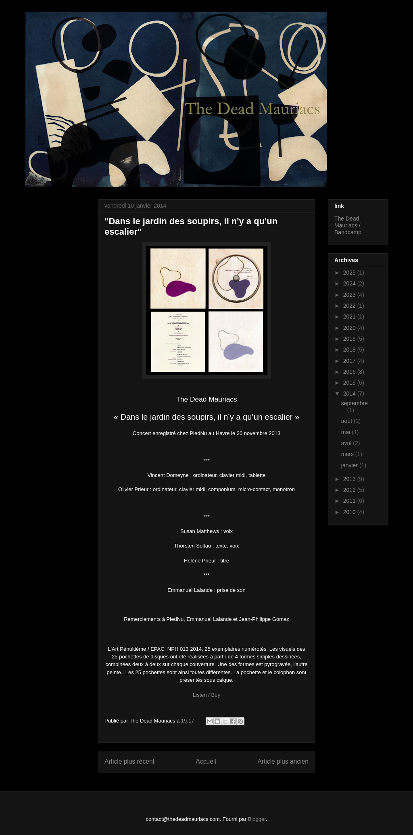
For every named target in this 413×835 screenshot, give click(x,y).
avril (347, 443)
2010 (350, 512)
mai (346, 432)
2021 (350, 316)
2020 (350, 328)
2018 (350, 349)
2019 (350, 338)
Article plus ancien (283, 761)
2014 (350, 393)
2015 (350, 382)
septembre (354, 403)
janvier (350, 465)
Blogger (257, 819)
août (347, 421)
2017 (350, 361)
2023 (350, 295)
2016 (350, 372)
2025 (350, 272)
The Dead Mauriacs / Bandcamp (347, 225)
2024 (350, 283)
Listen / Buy (206, 695)
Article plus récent (129, 761)
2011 (350, 501)
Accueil (206, 761)
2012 (350, 490)
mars (348, 454)
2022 (350, 305)
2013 (350, 479)
